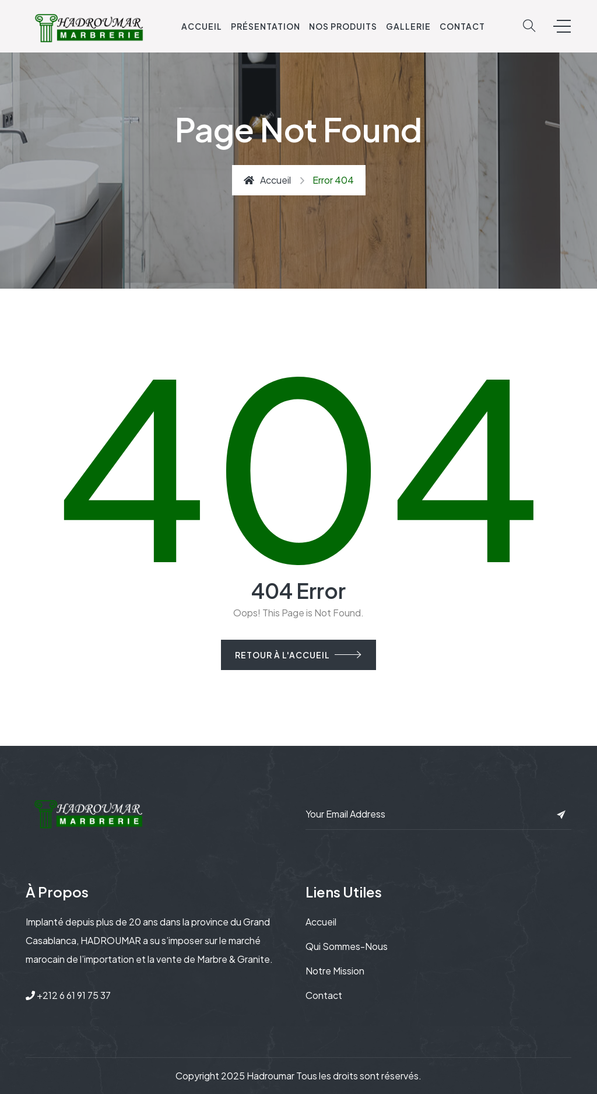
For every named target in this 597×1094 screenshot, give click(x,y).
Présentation (265, 26)
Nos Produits (343, 26)
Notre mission (334, 971)
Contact (462, 26)
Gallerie (408, 26)
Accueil (201, 26)
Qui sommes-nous (346, 946)
